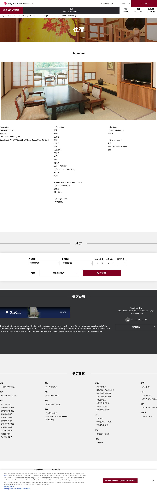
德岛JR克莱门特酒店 (149, 408)
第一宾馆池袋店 (6, 437)
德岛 (142, 404)
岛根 (97, 439)
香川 (142, 392)
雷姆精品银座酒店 (7, 408)
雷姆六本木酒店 (6, 421)
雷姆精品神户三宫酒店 (104, 422)
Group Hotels (34, 16)
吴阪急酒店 (146, 387)
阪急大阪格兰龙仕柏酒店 (105, 390)
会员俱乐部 (105, 3)
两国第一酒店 (6, 434)
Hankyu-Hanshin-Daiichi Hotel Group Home (13, 16)
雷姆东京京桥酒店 (7, 411)
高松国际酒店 (147, 395)
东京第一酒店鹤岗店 (8, 387)
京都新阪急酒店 (51, 413)
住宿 (32, 10)
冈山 (97, 430)
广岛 (142, 383)
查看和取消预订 (58, 273)
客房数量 (120, 259)
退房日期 (65, 259)
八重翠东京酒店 (6, 427)
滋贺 (46, 400)
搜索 (33, 273)
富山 (46, 383)
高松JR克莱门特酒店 (149, 399)
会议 (72, 10)
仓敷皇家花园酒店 (103, 434)
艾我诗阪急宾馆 (6, 430)
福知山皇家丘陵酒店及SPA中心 (57, 416)
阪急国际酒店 (101, 387)
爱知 (46, 392)
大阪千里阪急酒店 (103, 410)
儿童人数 (109, 259)
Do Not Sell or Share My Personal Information (120, 481)
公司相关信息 (38, 469)
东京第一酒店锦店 (52, 395)
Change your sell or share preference (17, 489)
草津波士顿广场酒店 (53, 404)
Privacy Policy (9, 486)
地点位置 (92, 10)
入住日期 (32, 259)
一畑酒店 (100, 443)
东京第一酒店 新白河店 (9, 395)
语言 (122, 3)
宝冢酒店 (100, 418)
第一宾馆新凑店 (51, 387)
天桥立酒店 (50, 420)
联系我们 (136, 327)
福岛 (1, 392)
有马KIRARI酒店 (11, 10)
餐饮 (52, 10)
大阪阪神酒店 (101, 400)
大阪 (97, 383)
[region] (78, 480)
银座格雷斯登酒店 (7, 424)
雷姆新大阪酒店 (102, 406)
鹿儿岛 (143, 413)
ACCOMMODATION (68, 16)
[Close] (153, 480)
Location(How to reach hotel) (49, 16)
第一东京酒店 (6, 404)
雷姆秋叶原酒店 (6, 417)
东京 (1, 400)
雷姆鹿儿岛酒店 (147, 416)
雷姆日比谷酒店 (6, 414)
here (6, 475)
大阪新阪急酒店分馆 (104, 396)
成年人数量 (99, 259)
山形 (1, 383)
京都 (46, 409)
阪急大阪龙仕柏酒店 (104, 393)
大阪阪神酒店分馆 (103, 403)
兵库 (97, 415)
